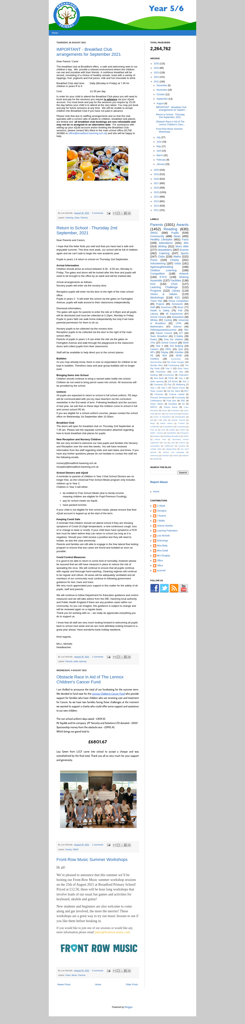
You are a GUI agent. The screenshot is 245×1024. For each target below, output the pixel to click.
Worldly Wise (156, 365)
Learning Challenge (164, 287)
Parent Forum (178, 388)
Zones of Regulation (162, 417)
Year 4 (182, 378)
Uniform (182, 443)
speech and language (173, 452)
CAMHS (181, 423)
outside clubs (156, 449)
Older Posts (132, 984)
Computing (181, 427)
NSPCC (154, 407)
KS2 (152, 283)
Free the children (173, 339)
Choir (174, 283)
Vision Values (156, 404)
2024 (157, 68)
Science (177, 326)
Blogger (128, 1007)
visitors (176, 455)
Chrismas (158, 394)
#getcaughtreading (161, 266)
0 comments (97, 213)
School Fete (160, 439)
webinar (185, 455)
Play (169, 384)
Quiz (180, 349)
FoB (180, 310)
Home (55, 33)
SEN (164, 355)
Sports (184, 253)
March (160, 155)
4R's (152, 352)
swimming (154, 455)
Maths (177, 256)
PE (151, 355)
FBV (186, 330)
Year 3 (185, 381)
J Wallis (161, 520)
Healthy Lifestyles (161, 239)
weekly (155, 459)
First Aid (153, 430)
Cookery (154, 358)
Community (157, 236)
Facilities (176, 280)
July (159, 137)
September (162, 99)
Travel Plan (156, 301)
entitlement (168, 446)
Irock (163, 430)
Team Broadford (158, 336)
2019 (157, 174)
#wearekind (178, 317)
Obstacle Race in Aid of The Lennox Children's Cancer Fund (90, 679)
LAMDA (182, 430)
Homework (177, 304)
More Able (182, 246)
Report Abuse (159, 482)
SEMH (186, 436)
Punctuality (180, 397)
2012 (157, 205)
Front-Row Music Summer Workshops (91, 859)
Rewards (185, 414)
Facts (185, 239)
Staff (152, 307)
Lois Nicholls (163, 535)
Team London (156, 391)
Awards (182, 225)
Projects (160, 304)
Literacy (154, 313)
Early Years (183, 368)
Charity (68, 849)
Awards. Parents (178, 420)
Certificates (154, 427)
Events (184, 249)
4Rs (186, 242)
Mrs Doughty (163, 555)
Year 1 (153, 388)
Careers (154, 349)
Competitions (168, 427)
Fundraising (173, 365)
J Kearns (161, 515)
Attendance (166, 242)
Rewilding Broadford (171, 436)
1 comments (97, 657)
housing (181, 446)
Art (183, 404)
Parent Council (164, 333)
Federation (184, 375)
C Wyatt (161, 505)
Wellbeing (180, 384)
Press (153, 260)
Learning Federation (167, 530)
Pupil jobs (171, 400)
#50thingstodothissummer (163, 330)
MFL (160, 414)
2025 (157, 63)
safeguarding (171, 449)
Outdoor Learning (163, 270)
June (159, 141)
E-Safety (178, 336)
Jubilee (172, 430)
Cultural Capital (176, 394)
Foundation (175, 410)
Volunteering (158, 263)
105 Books (173, 381)
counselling (154, 446)
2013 (157, 201)
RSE (183, 400)
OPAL (168, 349)
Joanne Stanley (165, 525)
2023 (157, 72)
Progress (155, 290)
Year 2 (164, 388)
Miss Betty (162, 545)
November (162, 90)
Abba (165, 420)
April (159, 150)
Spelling (154, 375)
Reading (170, 229)
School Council (169, 342)
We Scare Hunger (175, 362)
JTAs (152, 342)
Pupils (175, 232)
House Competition (179, 301)
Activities (178, 352)
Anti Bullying (176, 346)
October (161, 94)
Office (160, 560)
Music (74, 975)
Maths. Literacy (156, 433)
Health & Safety (159, 310)
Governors (166, 307)
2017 (157, 183)
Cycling (168, 320)
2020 (157, 170)
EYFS (163, 277)
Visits (177, 263)
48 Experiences (174, 313)
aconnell (161, 570)
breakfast (172, 404)
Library (176, 290)
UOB (173, 443)
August (160, 103)
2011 (157, 210)
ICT (181, 333)
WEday (154, 320)
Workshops (157, 297)
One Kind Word (171, 414)
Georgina (161, 510)
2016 (157, 187)
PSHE (171, 378)
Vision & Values (163, 294)
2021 (157, 81)
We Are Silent (173, 391)
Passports (184, 433)
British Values (166, 423)
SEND (179, 355)
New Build (159, 378)
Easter (164, 410)
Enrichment (168, 375)
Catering (69, 217)
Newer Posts (63, 984)
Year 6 (159, 346)
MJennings (162, 540)
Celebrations (156, 400)
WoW (186, 342)
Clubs (77, 217)
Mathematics (156, 326)
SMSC (76, 849)
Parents (84, 217)
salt (151, 420)
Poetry (153, 339)
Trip (165, 443)
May (159, 146)
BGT (186, 391)
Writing (162, 246)
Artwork (184, 273)
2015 (157, 192)
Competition (157, 273)
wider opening (80, 661)
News (177, 236)
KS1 (177, 297)
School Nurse (171, 407)
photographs (180, 417)
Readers (156, 436)
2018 (157, 179)
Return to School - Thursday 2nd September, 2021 (86, 230)
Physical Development (160, 397)
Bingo (152, 423)
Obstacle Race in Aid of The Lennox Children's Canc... (170, 123)
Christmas (158, 384)
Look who (178, 372)
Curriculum (176, 359)
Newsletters (165, 249)
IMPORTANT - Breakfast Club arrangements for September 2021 (88, 52)
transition (165, 455)
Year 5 (168, 368)
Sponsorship (156, 362)
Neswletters (171, 433)
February (161, 159)
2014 (157, 196)
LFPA (178, 323)
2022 (157, 77)
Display (164, 352)
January (161, 164)
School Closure (158, 317)
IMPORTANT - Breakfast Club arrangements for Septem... (171, 108)
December (162, 85)
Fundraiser (161, 372)
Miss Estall (162, 550)
